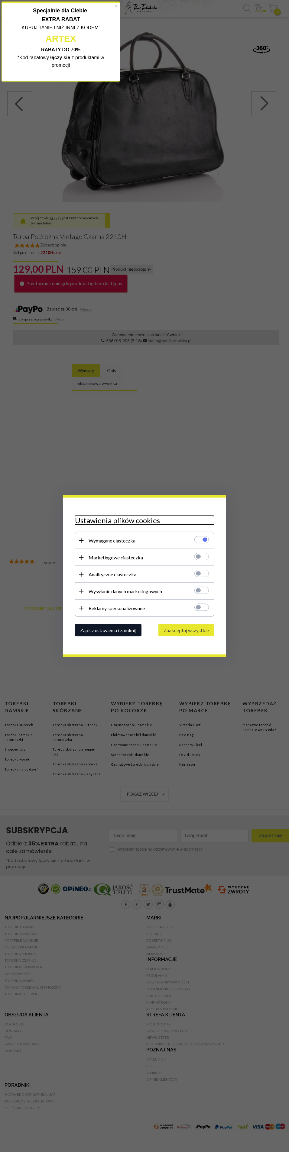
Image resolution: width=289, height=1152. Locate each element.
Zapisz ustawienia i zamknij (108, 630)
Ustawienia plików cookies (117, 520)
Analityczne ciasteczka (112, 574)
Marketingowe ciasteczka (116, 557)
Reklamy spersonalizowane (117, 608)
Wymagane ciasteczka (112, 540)
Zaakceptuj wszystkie (186, 630)
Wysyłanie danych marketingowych (125, 591)
